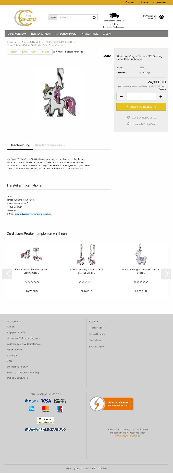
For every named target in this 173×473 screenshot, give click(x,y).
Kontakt (11, 326)
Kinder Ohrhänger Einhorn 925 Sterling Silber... (86, 271)
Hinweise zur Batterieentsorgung (23, 372)
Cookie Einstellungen (17, 378)
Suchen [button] (130, 2)
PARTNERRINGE (89, 34)
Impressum (12, 355)
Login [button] (144, 2)
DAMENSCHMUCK (16, 34)
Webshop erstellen (75, 468)
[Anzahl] (141, 96)
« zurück (24, 51)
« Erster (13, 51)
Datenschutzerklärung (17, 366)
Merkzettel (159, 2)
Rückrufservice (14, 349)
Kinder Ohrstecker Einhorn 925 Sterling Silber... (31, 271)
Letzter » (46, 51)
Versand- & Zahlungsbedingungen (23, 338)
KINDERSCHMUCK (66, 34)
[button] (121, 96)
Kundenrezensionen (50, 145)
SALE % (107, 34)
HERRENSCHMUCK (41, 34)
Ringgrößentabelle (16, 332)
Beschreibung (20, 145)
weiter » (35, 51)
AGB (9, 361)
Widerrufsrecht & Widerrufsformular (24, 344)
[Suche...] (52, 17)
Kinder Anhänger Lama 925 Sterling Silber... (141, 271)
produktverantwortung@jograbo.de (33, 213)
